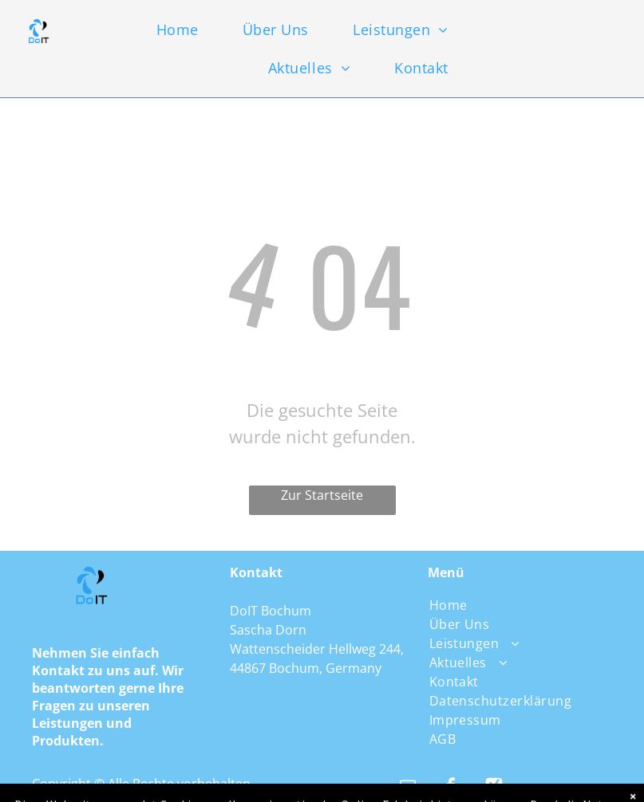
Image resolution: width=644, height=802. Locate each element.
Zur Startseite (322, 495)
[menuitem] (191, 29)
